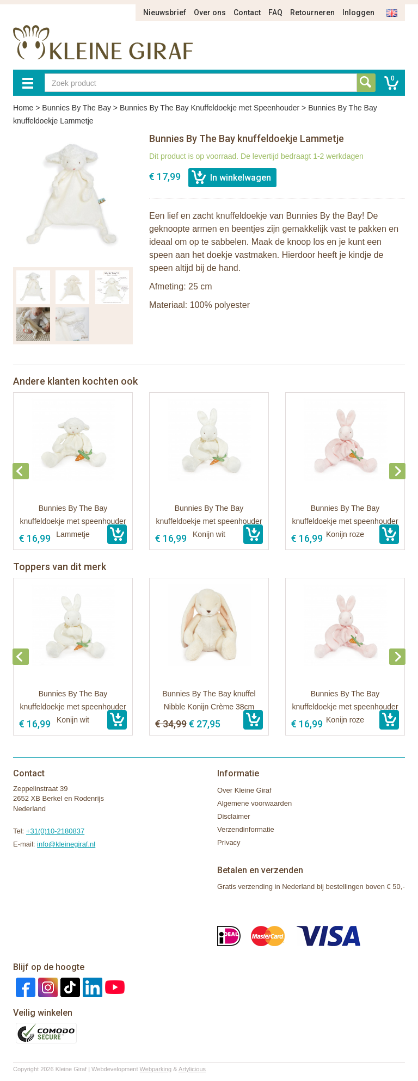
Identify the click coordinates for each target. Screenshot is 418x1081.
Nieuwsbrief (164, 12)
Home (23, 107)
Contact (247, 12)
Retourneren (312, 12)
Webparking (156, 1069)
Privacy (229, 842)
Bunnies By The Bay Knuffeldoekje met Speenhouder (209, 107)
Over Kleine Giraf (244, 790)
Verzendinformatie (245, 829)
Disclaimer (233, 816)
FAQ (275, 12)
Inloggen (358, 12)
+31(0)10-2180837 (55, 831)
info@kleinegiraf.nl (66, 844)
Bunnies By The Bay (76, 107)
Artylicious (192, 1069)
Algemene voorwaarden (254, 803)
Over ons (210, 12)
